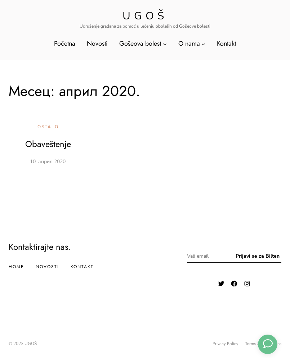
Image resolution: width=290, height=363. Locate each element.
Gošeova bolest (140, 43)
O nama (189, 43)
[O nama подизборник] (203, 44)
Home (16, 266)
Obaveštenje (48, 144)
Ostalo (48, 127)
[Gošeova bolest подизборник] (165, 44)
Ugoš (145, 16)
